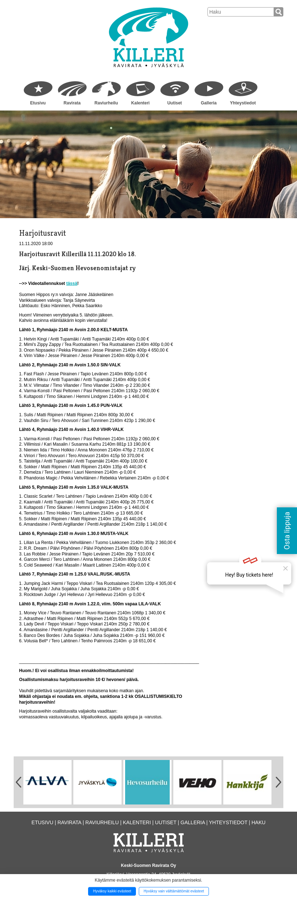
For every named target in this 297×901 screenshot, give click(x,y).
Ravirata (72, 102)
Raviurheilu (106, 102)
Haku (258, 822)
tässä (71, 283)
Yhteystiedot (243, 102)
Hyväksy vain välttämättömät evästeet (173, 891)
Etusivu (38, 102)
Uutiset (174, 102)
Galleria (208, 102)
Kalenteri (140, 102)
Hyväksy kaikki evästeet (112, 891)
